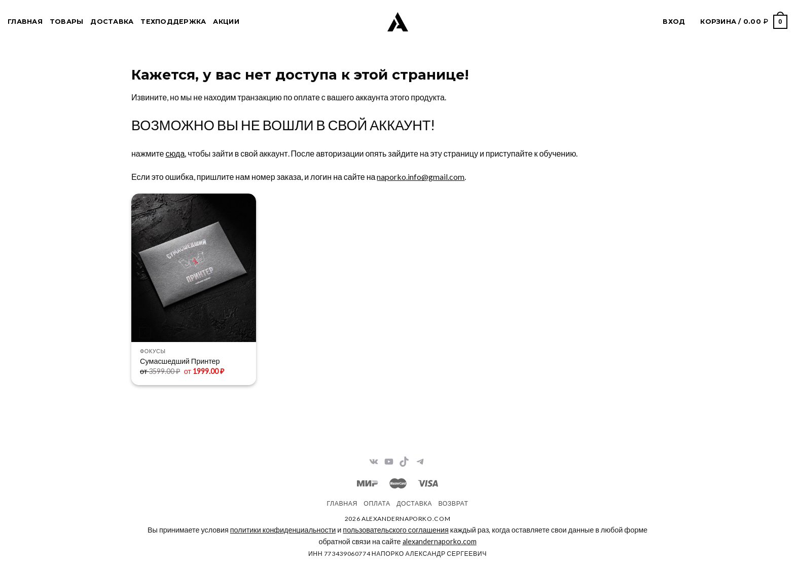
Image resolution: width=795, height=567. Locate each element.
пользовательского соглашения (395, 529)
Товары (67, 21)
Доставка (111, 21)
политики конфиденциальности (283, 529)
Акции (226, 21)
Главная (25, 21)
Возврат (453, 503)
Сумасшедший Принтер (180, 361)
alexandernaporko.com (440, 541)
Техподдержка (173, 21)
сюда (175, 153)
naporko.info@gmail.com (420, 176)
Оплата (377, 503)
